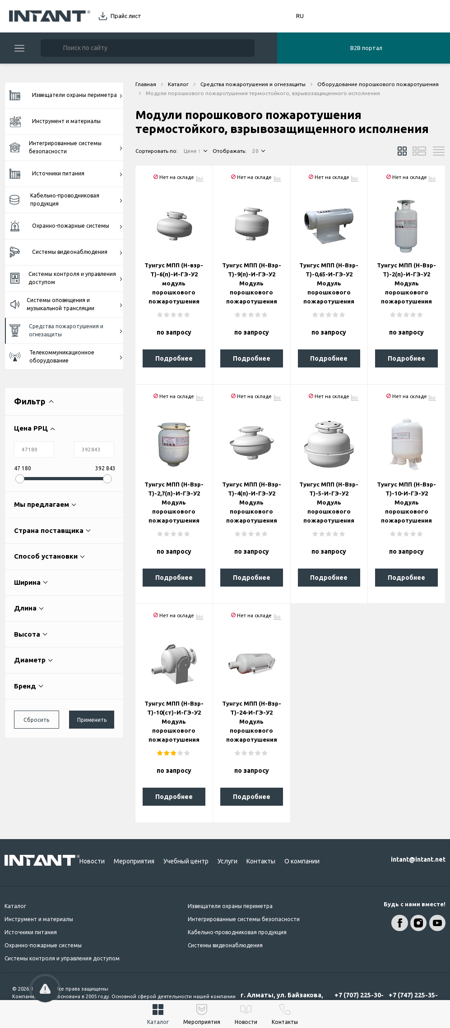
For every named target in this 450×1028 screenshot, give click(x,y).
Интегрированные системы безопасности (66, 147)
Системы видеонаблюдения (66, 252)
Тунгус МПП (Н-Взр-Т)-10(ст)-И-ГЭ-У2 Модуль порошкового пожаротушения (174, 721)
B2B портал (366, 48)
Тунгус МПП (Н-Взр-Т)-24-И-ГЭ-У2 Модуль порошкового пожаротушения (251, 721)
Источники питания (66, 174)
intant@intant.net (418, 859)
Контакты (260, 861)
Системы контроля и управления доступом (66, 278)
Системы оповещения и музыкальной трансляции (66, 304)
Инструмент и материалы (55, 121)
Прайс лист (126, 16)
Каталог (15, 906)
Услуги (227, 861)
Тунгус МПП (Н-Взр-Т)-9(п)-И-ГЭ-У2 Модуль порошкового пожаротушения (251, 283)
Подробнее (174, 358)
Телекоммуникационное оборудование (66, 356)
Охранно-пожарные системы (66, 226)
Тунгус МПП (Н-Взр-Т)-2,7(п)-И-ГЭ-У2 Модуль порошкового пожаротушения (174, 502)
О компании (302, 861)
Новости (92, 861)
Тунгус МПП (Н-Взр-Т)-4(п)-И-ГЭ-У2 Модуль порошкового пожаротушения (251, 502)
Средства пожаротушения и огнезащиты (66, 330)
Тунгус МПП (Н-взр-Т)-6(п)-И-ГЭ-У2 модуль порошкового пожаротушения (173, 283)
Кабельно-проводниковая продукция (66, 200)
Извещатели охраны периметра (66, 95)
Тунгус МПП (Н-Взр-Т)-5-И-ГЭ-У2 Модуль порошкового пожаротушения (328, 502)
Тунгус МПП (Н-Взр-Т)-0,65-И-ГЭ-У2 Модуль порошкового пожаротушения (328, 283)
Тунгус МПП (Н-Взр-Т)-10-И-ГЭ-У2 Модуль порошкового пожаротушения (406, 502)
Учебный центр (186, 861)
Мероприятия (134, 861)
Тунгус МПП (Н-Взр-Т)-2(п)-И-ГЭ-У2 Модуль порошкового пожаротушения (406, 283)
